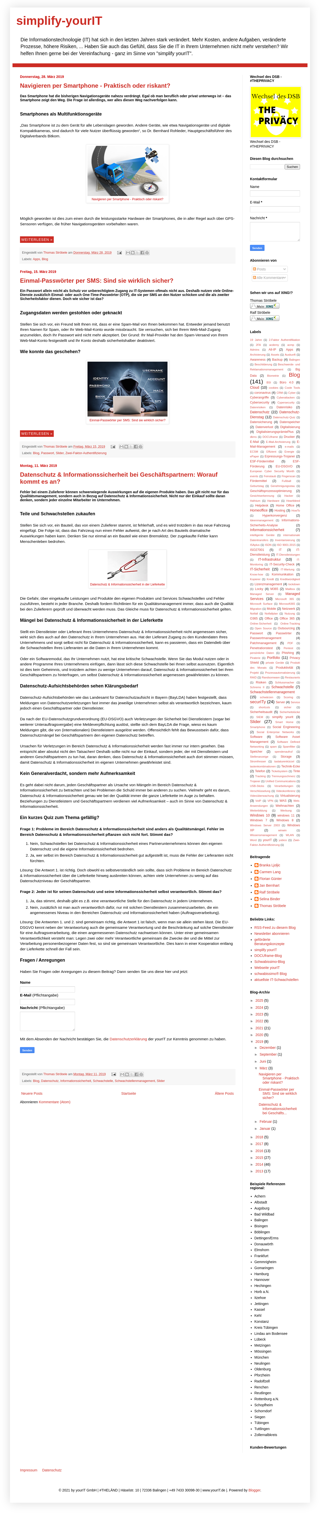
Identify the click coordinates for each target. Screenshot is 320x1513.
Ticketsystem (279, 771)
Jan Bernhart (270, 885)
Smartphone (257, 727)
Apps (36, 259)
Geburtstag (257, 485)
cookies (273, 387)
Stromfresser (258, 761)
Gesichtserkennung (262, 495)
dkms (253, 436)
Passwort (47, 453)
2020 (260, 1035)
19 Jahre (256, 339)
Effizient (271, 451)
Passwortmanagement (265, 638)
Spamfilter (289, 746)
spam (273, 746)
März (264, 1068)
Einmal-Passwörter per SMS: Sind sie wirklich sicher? (97, 280)
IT (280, 550)
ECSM (254, 451)
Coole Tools (292, 387)
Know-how (256, 574)
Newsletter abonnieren (272, 934)
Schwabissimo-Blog (269, 962)
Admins (254, 349)
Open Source (263, 628)
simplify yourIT (265, 950)
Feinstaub (270, 476)
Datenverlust (264, 427)
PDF (290, 643)
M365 (274, 589)
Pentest (288, 648)
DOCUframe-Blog (268, 956)
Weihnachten (285, 806)
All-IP (272, 349)
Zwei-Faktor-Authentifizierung (86, 453)
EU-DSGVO (284, 466)
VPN (270, 800)
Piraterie (255, 657)
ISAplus (255, 544)
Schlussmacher (284, 682)
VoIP (258, 800)
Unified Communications (281, 781)
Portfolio (273, 658)
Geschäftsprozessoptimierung (271, 491)
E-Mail (254, 442)
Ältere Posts (224, 1093)
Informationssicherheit (75, 1081)
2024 (260, 1007)
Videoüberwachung (262, 795)
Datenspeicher (290, 422)
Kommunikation (283, 574)
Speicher (256, 751)
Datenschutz (49, 1081)
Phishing (288, 653)
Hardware (273, 500)
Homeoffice (259, 510)
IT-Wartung (287, 569)
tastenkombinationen (263, 766)
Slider (60, 453)
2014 (260, 1164)
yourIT (267, 840)
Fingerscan (289, 476)
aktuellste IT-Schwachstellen (276, 980)
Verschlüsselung (260, 790)
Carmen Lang (270, 872)
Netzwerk (288, 609)
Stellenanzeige (259, 756)
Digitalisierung (290, 427)
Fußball (286, 480)
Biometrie (273, 375)
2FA (258, 344)
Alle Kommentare (268, 278)
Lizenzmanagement (268, 584)
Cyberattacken (286, 397)
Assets (275, 354)
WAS (283, 800)
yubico (283, 840)
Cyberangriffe (259, 397)
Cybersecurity (259, 402)
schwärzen (266, 697)
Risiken (261, 682)
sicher (288, 707)
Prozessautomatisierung (280, 672)
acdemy (274, 344)
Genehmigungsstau (283, 485)
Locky (259, 589)
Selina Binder (270, 899)
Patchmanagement (263, 643)
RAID (253, 677)
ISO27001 (257, 550)
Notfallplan (271, 613)
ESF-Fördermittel (262, 461)
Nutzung (289, 613)
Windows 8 (285, 820)
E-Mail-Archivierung (278, 441)
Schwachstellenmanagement (135, 1081)
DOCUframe (270, 436)
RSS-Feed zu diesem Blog (275, 928)
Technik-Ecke (290, 766)
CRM (279, 392)
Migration (256, 608)
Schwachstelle (103, 1081)
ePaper (254, 456)
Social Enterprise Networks (275, 732)
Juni (263, 1061)
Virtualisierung (290, 795)
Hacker (288, 495)
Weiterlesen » (36, 240)
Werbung (286, 810)
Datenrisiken (258, 407)
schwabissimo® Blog (270, 974)
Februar (266, 1122)
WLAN (290, 835)
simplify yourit (282, 717)
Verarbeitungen (283, 785)
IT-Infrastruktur (269, 559)
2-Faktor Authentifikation (284, 339)
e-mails (289, 446)
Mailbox (290, 588)
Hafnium (255, 500)
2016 (260, 1151)
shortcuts (264, 707)
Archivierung (258, 354)
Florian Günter (271, 879)
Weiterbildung (258, 810)
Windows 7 (258, 820)
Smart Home (284, 722)
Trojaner (255, 781)
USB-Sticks (257, 785)
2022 (260, 1021)
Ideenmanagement (261, 520)
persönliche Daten (262, 652)
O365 (254, 618)
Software (256, 737)
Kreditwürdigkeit (290, 579)
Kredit (270, 579)
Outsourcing (286, 628)
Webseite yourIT (267, 968)
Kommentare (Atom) (54, 1102)
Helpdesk (261, 505)
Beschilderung (263, 364)
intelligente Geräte (262, 535)
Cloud (254, 387)
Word (253, 840)
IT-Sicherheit (260, 569)
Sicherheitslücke (290, 712)
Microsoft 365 (284, 598)
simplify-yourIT (59, 20)
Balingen (294, 359)
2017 (260, 1144)
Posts (259, 269)
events (254, 476)
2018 (260, 1137)
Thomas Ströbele (55, 252)
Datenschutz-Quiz (284, 417)
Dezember (268, 1048)
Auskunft (290, 354)
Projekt (254, 672)
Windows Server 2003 (265, 825)
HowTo (296, 510)
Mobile (271, 609)
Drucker (289, 437)
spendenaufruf (284, 751)
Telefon (260, 771)
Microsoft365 (287, 603)
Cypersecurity (286, 402)
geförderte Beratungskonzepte (269, 942)
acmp (290, 344)
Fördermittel (258, 481)
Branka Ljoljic (270, 865)
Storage (286, 756)
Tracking (260, 776)
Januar (265, 1129)
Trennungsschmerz (283, 776)
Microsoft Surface (261, 603)
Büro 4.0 (287, 382)
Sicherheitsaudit (261, 712)
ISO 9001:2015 (286, 544)
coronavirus (262, 392)
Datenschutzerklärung (129, 1039)
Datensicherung (261, 422)
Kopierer (255, 579)
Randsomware (271, 677)
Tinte (296, 771)
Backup (277, 359)
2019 (260, 1042)
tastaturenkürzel (284, 761)
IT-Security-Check (282, 564)
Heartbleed (293, 500)
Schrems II (257, 687)
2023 (260, 1014)
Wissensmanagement (263, 835)
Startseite (128, 1093)
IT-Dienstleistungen (288, 554)
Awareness (258, 359)
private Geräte (275, 662)
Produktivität (284, 667)
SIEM (259, 717)
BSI (268, 382)
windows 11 (286, 815)
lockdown (294, 584)
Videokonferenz (286, 790)
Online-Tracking (290, 623)
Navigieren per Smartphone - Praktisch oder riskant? (95, 85)
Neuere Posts (31, 1093)
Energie (289, 451)
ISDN (268, 544)
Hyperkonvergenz (274, 515)
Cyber (292, 392)
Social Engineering (286, 727)
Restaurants (292, 677)
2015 (260, 1158)
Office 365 (287, 618)
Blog (45, 259)
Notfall (254, 613)
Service (295, 702)
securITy (258, 701)
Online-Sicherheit (261, 623)
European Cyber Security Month (272, 471)
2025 (260, 1000)
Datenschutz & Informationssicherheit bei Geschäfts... (278, 1108)
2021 (260, 1028)
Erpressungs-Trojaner (280, 456)
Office (268, 618)
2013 (260, 1171)
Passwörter (284, 633)
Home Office (285, 505)
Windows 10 (260, 815)
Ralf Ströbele (270, 892)
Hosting (279, 510)
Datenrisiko (284, 407)
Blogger (254, 1490)
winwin (282, 830)
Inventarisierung (285, 540)
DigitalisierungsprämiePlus (275, 432)
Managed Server (262, 593)
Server (280, 702)
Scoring (288, 697)
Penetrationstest (261, 648)
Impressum (28, 1470)
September (269, 1054)
